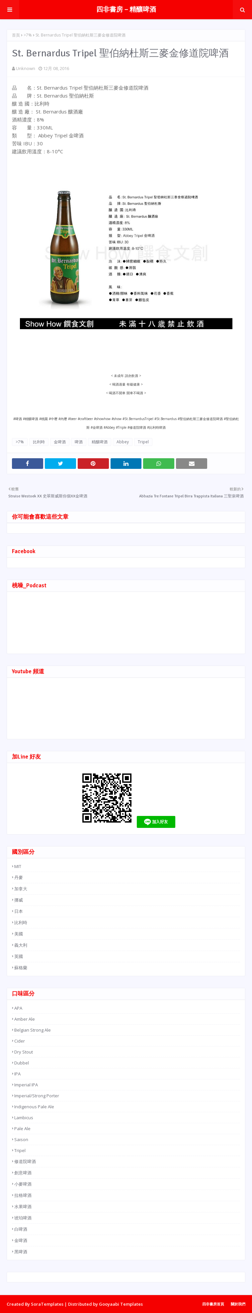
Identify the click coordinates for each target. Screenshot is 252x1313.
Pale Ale (22, 1128)
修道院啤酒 (25, 1161)
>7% (28, 35)
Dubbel (21, 1063)
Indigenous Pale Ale (34, 1107)
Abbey (123, 442)
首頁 (16, 35)
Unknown (25, 68)
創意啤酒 (23, 1173)
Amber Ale (24, 1019)
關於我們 (238, 1303)
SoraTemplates (47, 1304)
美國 (18, 934)
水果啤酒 (23, 1206)
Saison (21, 1139)
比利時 (39, 442)
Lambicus (23, 1118)
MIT (17, 866)
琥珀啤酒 (23, 1218)
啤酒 (79, 442)
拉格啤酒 (23, 1195)
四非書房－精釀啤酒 (126, 9)
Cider (19, 1041)
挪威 (18, 900)
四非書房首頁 (213, 1303)
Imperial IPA (26, 1085)
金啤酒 (60, 442)
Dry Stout (23, 1052)
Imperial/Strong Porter (36, 1096)
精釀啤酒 (100, 442)
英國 (18, 956)
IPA (17, 1074)
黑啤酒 (20, 1252)
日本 (18, 911)
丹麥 (18, 877)
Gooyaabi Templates (121, 1304)
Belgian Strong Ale (32, 1030)
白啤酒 (20, 1229)
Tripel (143, 442)
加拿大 (20, 889)
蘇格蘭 (20, 968)
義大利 (20, 945)
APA (18, 1008)
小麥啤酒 (23, 1184)
